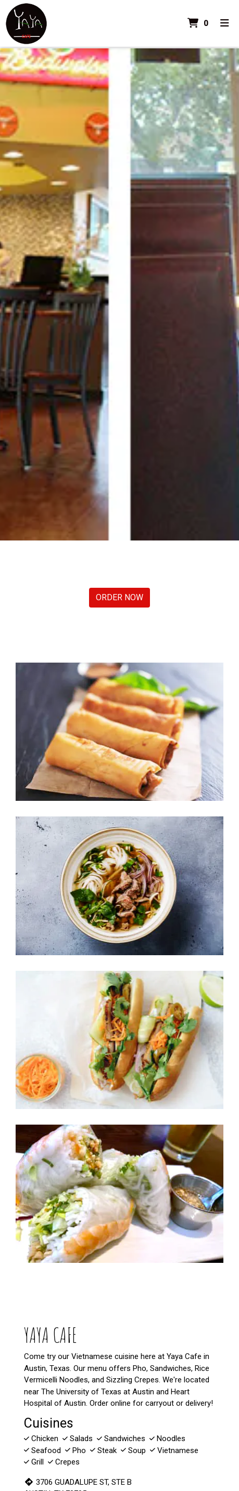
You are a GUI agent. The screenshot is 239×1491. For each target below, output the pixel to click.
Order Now (119, 597)
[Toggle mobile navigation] (225, 24)
